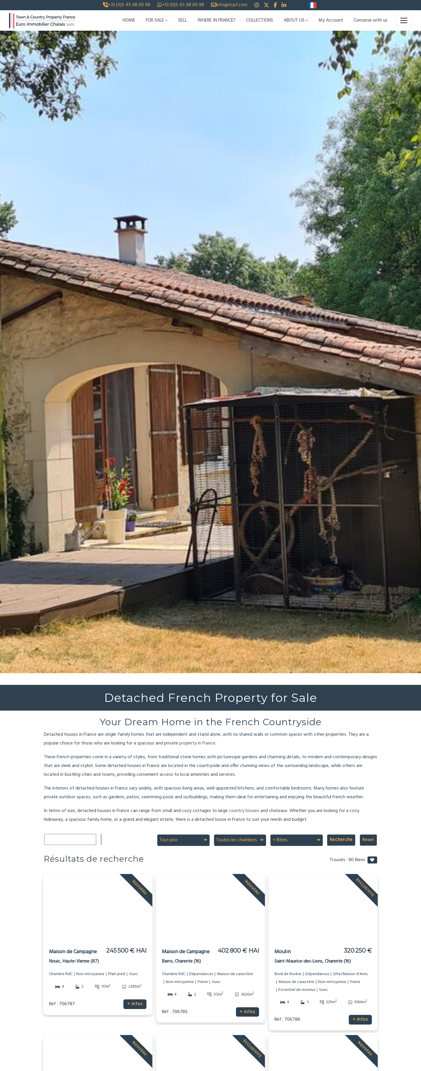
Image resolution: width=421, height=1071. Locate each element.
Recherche (344, 839)
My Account (330, 20)
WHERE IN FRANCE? (216, 20)
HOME (128, 20)
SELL (182, 20)
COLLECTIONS (259, 20)
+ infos (135, 1004)
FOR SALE (155, 20)
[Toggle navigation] (404, 20)
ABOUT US (294, 20)
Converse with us (370, 20)
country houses (244, 811)
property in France (197, 743)
